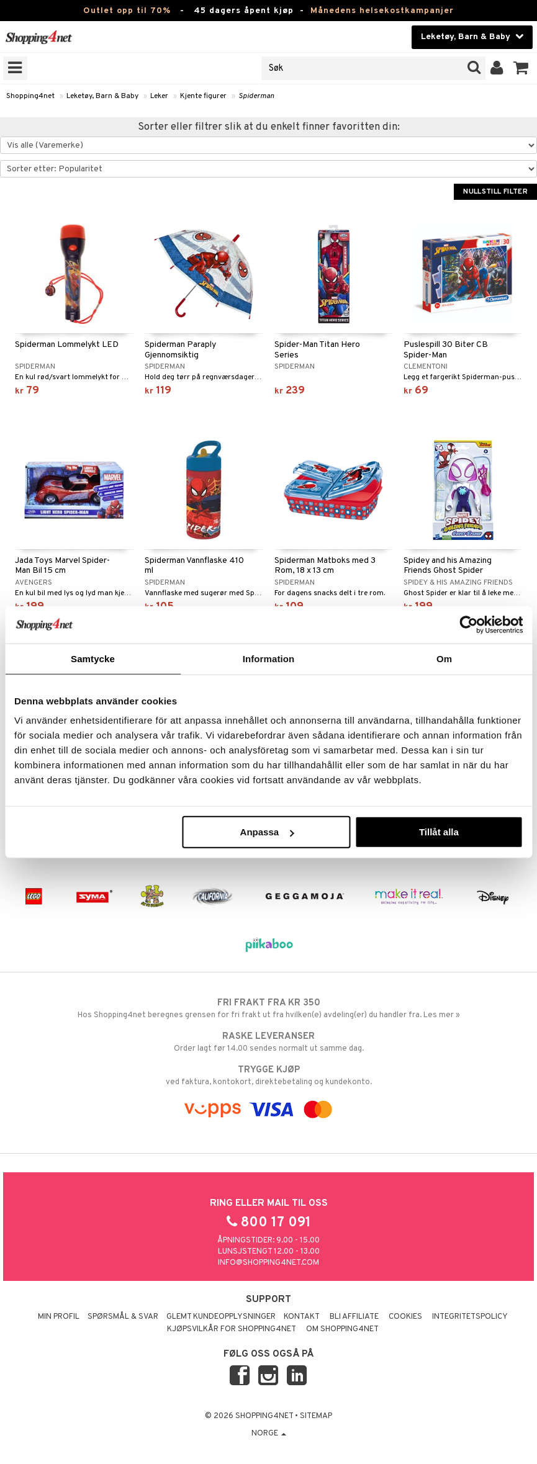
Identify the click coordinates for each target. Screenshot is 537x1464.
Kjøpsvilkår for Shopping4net (231, 1329)
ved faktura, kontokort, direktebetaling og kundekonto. (268, 1075)
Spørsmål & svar (123, 1317)
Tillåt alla (439, 832)
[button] (521, 68)
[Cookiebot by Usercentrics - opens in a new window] (468, 624)
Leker (159, 96)
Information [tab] (269, 658)
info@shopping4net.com (268, 1263)
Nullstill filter (495, 192)
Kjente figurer (203, 96)
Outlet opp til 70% (127, 11)
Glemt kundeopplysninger (221, 1317)
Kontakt (302, 1317)
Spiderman (256, 96)
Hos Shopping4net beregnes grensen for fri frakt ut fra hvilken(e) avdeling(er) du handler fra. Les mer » (268, 1008)
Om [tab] (444, 658)
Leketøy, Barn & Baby (102, 96)
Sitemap (316, 1416)
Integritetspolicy (470, 1317)
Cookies (405, 1317)
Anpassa (267, 832)
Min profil (58, 1317)
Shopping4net (30, 96)
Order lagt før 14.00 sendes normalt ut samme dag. (268, 1042)
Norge (268, 1434)
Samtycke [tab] (93, 658)
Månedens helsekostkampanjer (382, 11)
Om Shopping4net (342, 1329)
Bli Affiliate (354, 1317)
